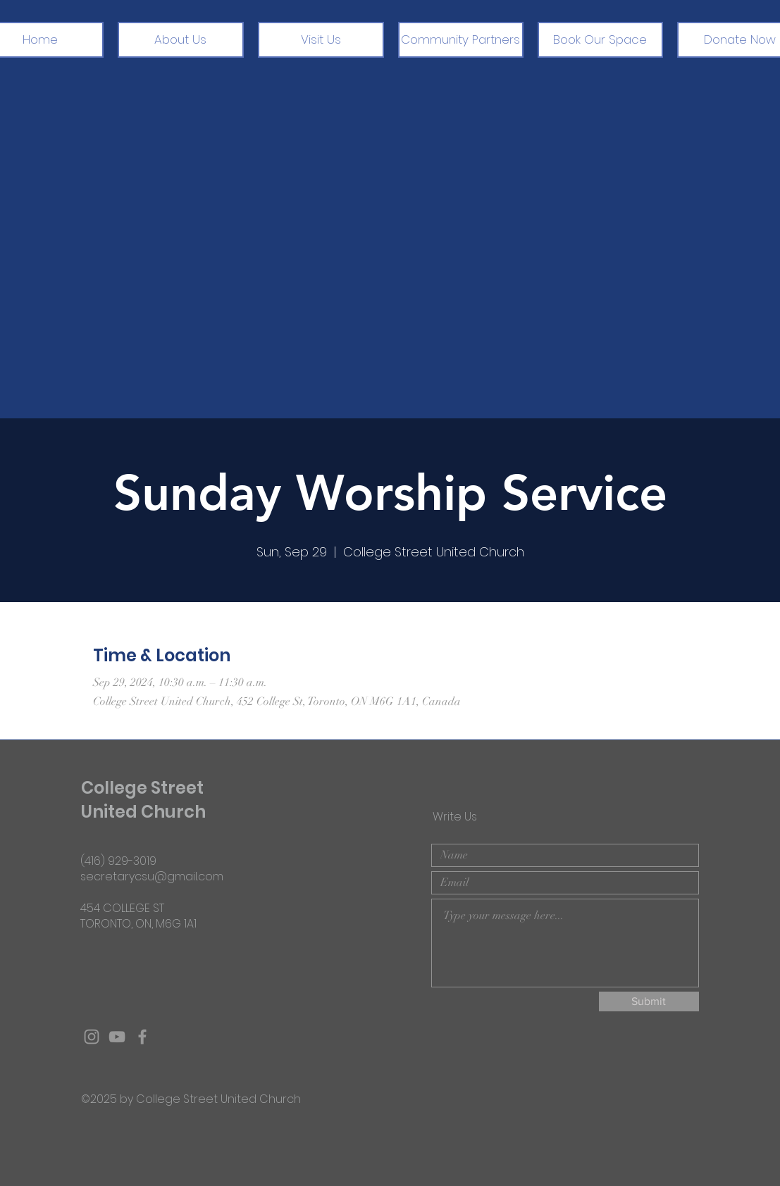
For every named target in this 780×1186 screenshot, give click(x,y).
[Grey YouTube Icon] (117, 1037)
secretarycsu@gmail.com (151, 876)
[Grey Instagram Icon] (91, 1037)
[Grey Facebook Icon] (142, 1037)
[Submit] (649, 1001)
